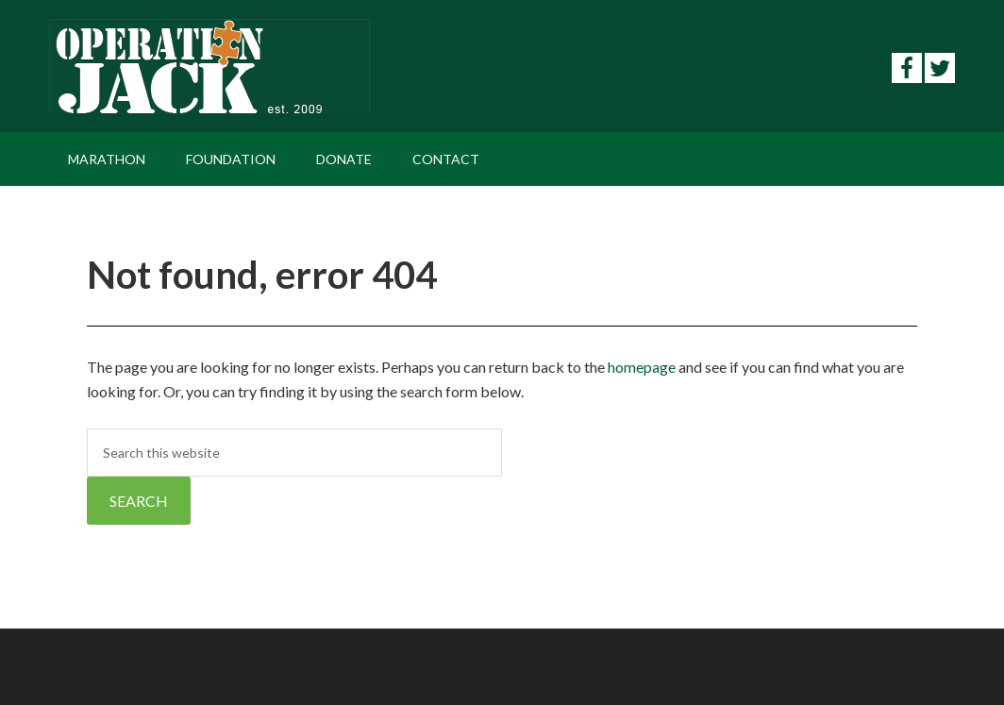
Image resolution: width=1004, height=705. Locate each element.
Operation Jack (209, 66)
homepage (642, 367)
